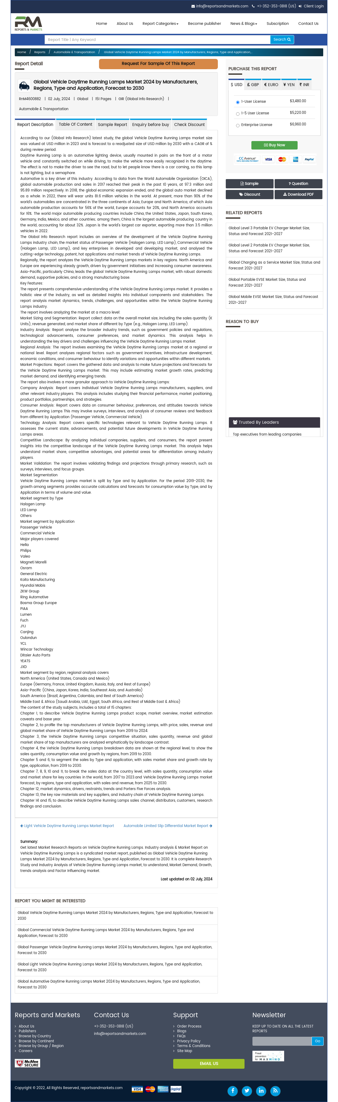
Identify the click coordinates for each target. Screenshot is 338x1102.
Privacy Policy (186, 1041)
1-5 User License (252, 113)
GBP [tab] (253, 85)
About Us (125, 24)
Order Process (187, 1026)
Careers (23, 1051)
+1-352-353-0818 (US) (276, 6)
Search (282, 39)
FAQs (179, 1036)
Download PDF (298, 195)
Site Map (182, 1051)
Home (101, 24)
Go (317, 1041)
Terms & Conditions (191, 1046)
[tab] (75, 124)
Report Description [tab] (35, 125)
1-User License (251, 102)
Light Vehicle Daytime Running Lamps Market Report (67, 826)
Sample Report (112, 125)
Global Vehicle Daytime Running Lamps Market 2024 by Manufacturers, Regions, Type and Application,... (177, 52)
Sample (250, 184)
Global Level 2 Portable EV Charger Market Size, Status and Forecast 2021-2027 (269, 248)
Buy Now (274, 145)
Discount (249, 195)
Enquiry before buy (150, 125)
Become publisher (204, 24)
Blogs (179, 1031)
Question (298, 184)
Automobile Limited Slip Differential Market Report (168, 826)
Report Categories (159, 24)
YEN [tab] (289, 85)
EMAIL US (209, 1063)
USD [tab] (236, 85)
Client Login (311, 6)
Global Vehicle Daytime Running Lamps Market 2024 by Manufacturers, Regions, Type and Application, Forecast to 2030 (116, 85)
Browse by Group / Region (39, 1046)
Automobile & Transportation (74, 52)
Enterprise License (254, 125)
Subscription (278, 24)
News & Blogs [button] (244, 24)
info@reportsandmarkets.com (222, 6)
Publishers (25, 1031)
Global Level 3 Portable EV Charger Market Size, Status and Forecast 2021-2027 (269, 231)
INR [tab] (304, 85)
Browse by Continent (34, 1041)
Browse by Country (33, 1036)
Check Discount (189, 125)
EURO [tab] (271, 85)
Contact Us (308, 24)
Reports (39, 52)
